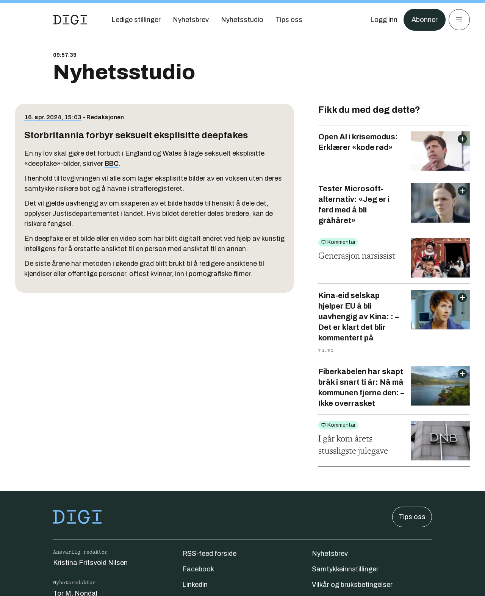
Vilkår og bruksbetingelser (352, 584)
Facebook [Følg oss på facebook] (198, 569)
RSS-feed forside (209, 553)
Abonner (424, 19)
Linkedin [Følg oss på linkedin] (195, 584)
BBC (112, 163)
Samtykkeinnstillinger (345, 569)
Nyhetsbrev (330, 553)
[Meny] (459, 19)
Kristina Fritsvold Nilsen (90, 562)
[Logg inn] (383, 19)
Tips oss (412, 517)
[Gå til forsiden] (70, 20)
